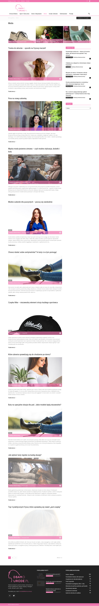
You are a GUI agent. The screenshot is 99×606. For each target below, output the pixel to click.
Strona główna (13, 14)
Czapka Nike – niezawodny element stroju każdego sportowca (33, 302)
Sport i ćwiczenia (24, 14)
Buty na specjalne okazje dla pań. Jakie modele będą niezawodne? (34, 405)
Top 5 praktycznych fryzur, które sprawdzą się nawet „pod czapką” (34, 507)
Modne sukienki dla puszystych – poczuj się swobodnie (30, 202)
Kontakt (27, 1)
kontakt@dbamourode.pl (25, 591)
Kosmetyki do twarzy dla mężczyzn (75, 577)
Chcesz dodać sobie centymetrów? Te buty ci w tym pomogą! (32, 252)
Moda (45, 14)
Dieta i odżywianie (36, 14)
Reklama (23, 1)
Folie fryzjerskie (70, 581)
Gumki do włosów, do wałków (73, 593)
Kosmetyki (68, 67)
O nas (18, 1)
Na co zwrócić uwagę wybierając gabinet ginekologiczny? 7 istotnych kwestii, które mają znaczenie (78, 93)
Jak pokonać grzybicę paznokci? (53, 574)
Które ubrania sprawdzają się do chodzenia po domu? (29, 354)
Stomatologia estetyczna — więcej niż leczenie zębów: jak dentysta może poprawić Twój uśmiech (78, 53)
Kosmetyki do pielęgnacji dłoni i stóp (75, 584)
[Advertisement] (62, 7)
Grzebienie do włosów (71, 591)
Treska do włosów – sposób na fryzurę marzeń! (27, 48)
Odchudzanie (63, 14)
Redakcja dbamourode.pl (14, 79)
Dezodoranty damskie (71, 588)
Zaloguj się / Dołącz (12, 1)
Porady (71, 14)
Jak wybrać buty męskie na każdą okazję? (24, 455)
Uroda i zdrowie (53, 14)
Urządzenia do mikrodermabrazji (74, 579)
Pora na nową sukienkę (17, 98)
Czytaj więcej (12, 91)
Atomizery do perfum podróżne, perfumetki (76, 586)
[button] (89, 14)
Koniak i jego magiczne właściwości (54, 581)
